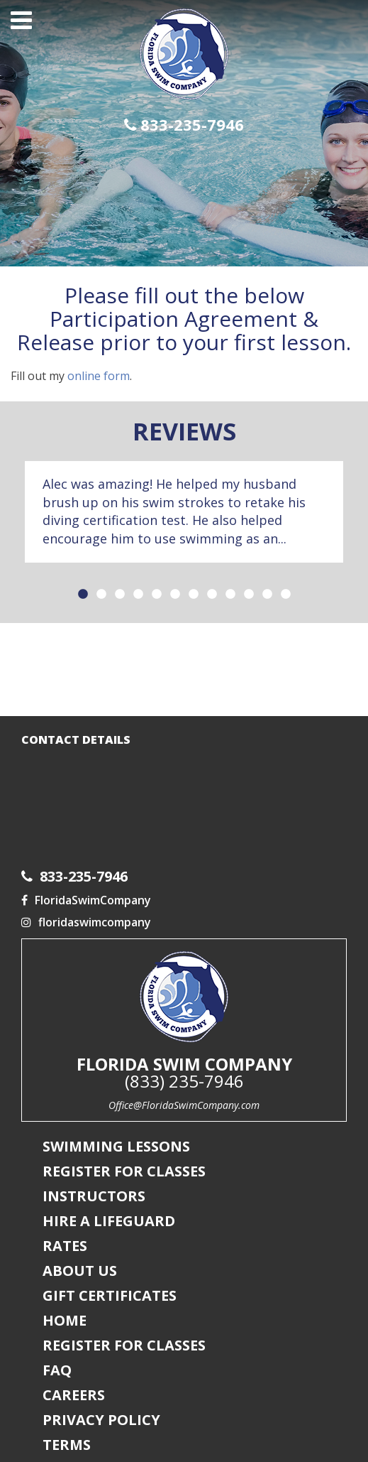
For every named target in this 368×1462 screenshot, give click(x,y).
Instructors (94, 1196)
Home (65, 1320)
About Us (80, 1270)
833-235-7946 (184, 125)
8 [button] (212, 594)
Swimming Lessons (116, 1146)
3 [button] (120, 594)
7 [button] (193, 594)
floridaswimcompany (86, 922)
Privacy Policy (101, 1419)
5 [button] (157, 594)
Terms (67, 1444)
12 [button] (286, 594)
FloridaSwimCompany (86, 900)
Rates (65, 1245)
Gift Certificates (110, 1295)
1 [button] (83, 594)
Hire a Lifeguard (109, 1220)
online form (98, 376)
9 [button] (230, 594)
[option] (184, 512)
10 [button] (249, 594)
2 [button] (101, 594)
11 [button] (267, 594)
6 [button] (175, 594)
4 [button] (138, 594)
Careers (74, 1394)
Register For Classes (124, 1171)
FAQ (57, 1370)
